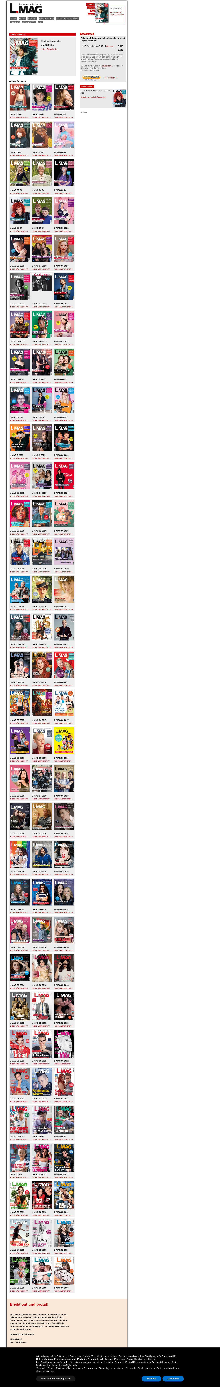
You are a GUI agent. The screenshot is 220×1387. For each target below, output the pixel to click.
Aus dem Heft (46, 19)
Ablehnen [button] (151, 1378)
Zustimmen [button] (173, 1378)
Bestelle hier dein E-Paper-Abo (93, 97)
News (22, 19)
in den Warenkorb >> (50, 49)
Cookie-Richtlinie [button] (135, 1359)
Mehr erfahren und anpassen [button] (56, 1378)
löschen (110, 46)
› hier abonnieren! (117, 15)
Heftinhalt (90, 5)
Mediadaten (28, 22)
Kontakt (91, 14)
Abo (40, 22)
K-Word (32, 19)
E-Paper (91, 8)
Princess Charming (67, 19)
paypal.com (106, 66)
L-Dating (15, 22)
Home (13, 19)
